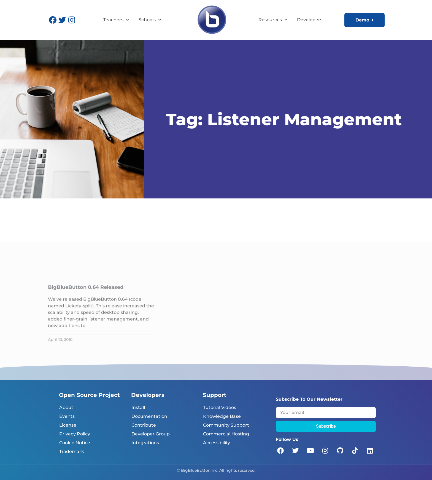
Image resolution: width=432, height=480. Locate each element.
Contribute (143, 425)
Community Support (226, 425)
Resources (272, 20)
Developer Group (150, 434)
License (67, 425)
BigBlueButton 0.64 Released (85, 332)
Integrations (145, 442)
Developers (309, 19)
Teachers (116, 20)
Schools (150, 20)
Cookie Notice (74, 442)
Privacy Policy (74, 434)
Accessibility (216, 442)
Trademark (71, 451)
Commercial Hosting (226, 434)
